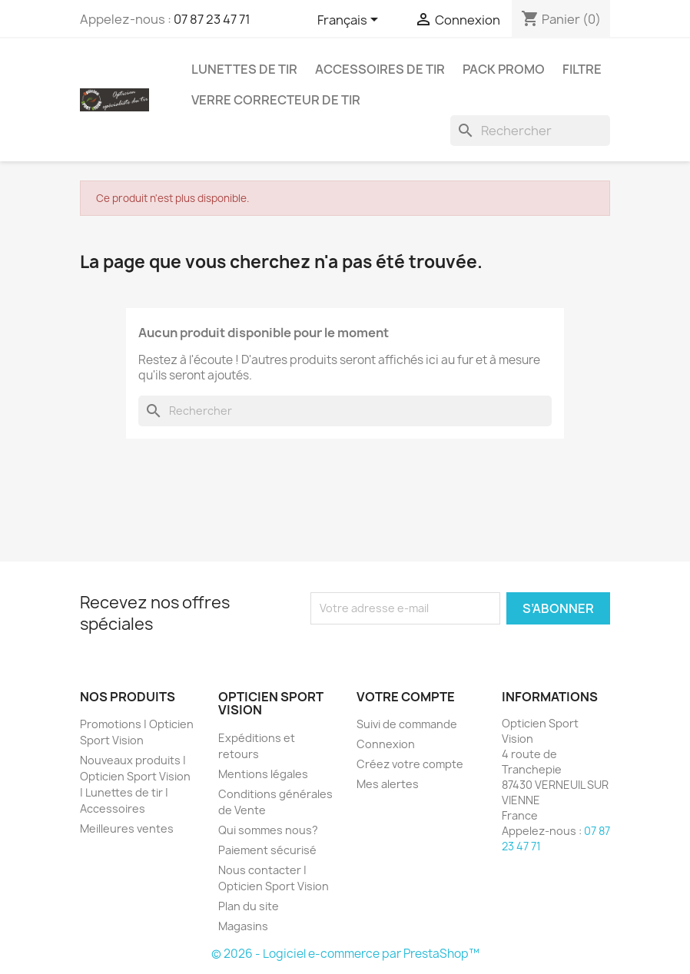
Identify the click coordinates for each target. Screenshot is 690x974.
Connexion (386, 744)
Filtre (582, 69)
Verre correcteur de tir (275, 99)
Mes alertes (388, 784)
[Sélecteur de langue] (350, 21)
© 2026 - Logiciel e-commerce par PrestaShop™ (345, 954)
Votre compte (406, 696)
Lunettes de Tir (244, 69)
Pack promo (504, 69)
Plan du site (248, 906)
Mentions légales (263, 774)
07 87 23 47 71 (212, 19)
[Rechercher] (530, 130)
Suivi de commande (407, 724)
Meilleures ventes (127, 828)
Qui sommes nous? (268, 830)
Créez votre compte (410, 764)
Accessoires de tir (380, 69)
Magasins (243, 926)
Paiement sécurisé (267, 850)
